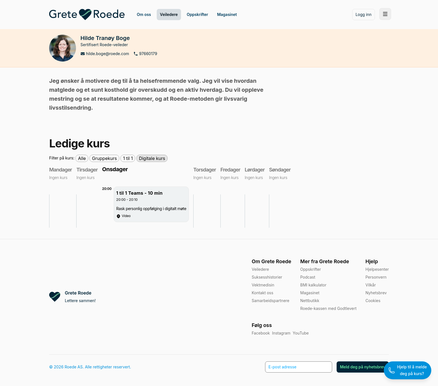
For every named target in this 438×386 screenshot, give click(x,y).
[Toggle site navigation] (385, 14)
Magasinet (310, 292)
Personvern (376, 277)
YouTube (301, 333)
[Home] (87, 14)
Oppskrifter (310, 269)
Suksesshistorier (267, 277)
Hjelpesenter (377, 269)
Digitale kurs (152, 158)
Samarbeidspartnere (270, 300)
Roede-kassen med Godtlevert (328, 308)
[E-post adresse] (298, 367)
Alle (82, 158)
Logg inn (364, 14)
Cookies (372, 300)
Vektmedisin (263, 285)
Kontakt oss (262, 292)
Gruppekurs (104, 158)
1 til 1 (128, 158)
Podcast (307, 277)
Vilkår (370, 285)
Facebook (261, 333)
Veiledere (260, 269)
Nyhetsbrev (376, 292)
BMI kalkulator (313, 285)
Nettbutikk (309, 300)
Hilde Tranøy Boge (105, 38)
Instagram (281, 333)
